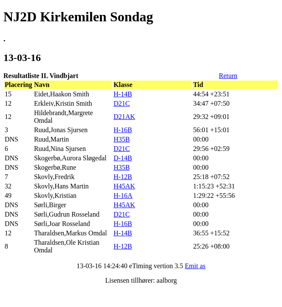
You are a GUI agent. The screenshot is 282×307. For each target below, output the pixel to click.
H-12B (123, 176)
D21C (122, 103)
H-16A (123, 195)
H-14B (123, 94)
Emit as (195, 265)
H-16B (123, 129)
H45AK (124, 186)
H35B (122, 139)
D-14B (123, 158)
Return (228, 75)
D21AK (124, 116)
